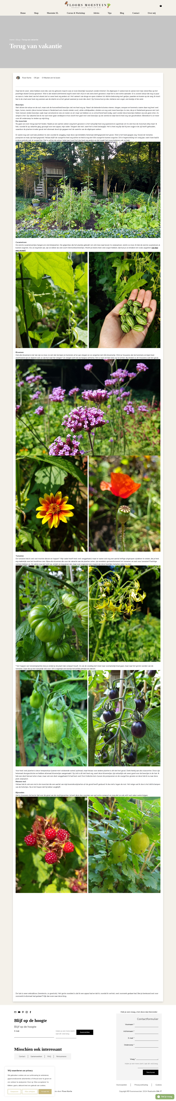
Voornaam (129, 1024)
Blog (122, 13)
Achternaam (128, 1031)
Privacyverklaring (141, 1085)
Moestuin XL (53, 13)
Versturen (150, 1072)
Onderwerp (129, 1045)
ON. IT (159, 1091)
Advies (96, 13)
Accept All (45, 1091)
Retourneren (61, 1056)
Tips (110, 13)
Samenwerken (36, 1056)
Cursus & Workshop (76, 13)
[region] (30, 1081)
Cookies (159, 1085)
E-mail (16, 1031)
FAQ (49, 1056)
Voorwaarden (121, 1085)
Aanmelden (85, 1032)
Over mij (152, 13)
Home (23, 13)
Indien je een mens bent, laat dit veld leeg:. (65, 1032)
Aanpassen (14, 1091)
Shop (36, 13)
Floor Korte (67, 1091)
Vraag (133, 1059)
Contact (135, 13)
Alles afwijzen (30, 1091)
